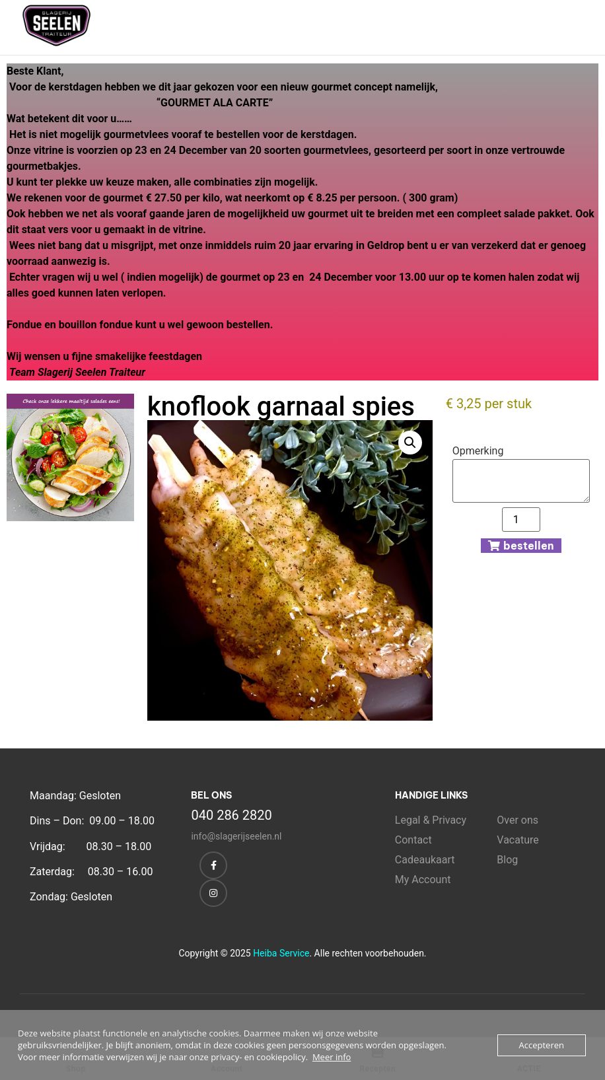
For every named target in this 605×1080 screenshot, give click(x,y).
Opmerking (478, 451)
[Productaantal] (521, 519)
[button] (410, 442)
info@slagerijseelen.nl (236, 836)
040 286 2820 (231, 815)
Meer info (331, 1057)
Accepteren (541, 1045)
